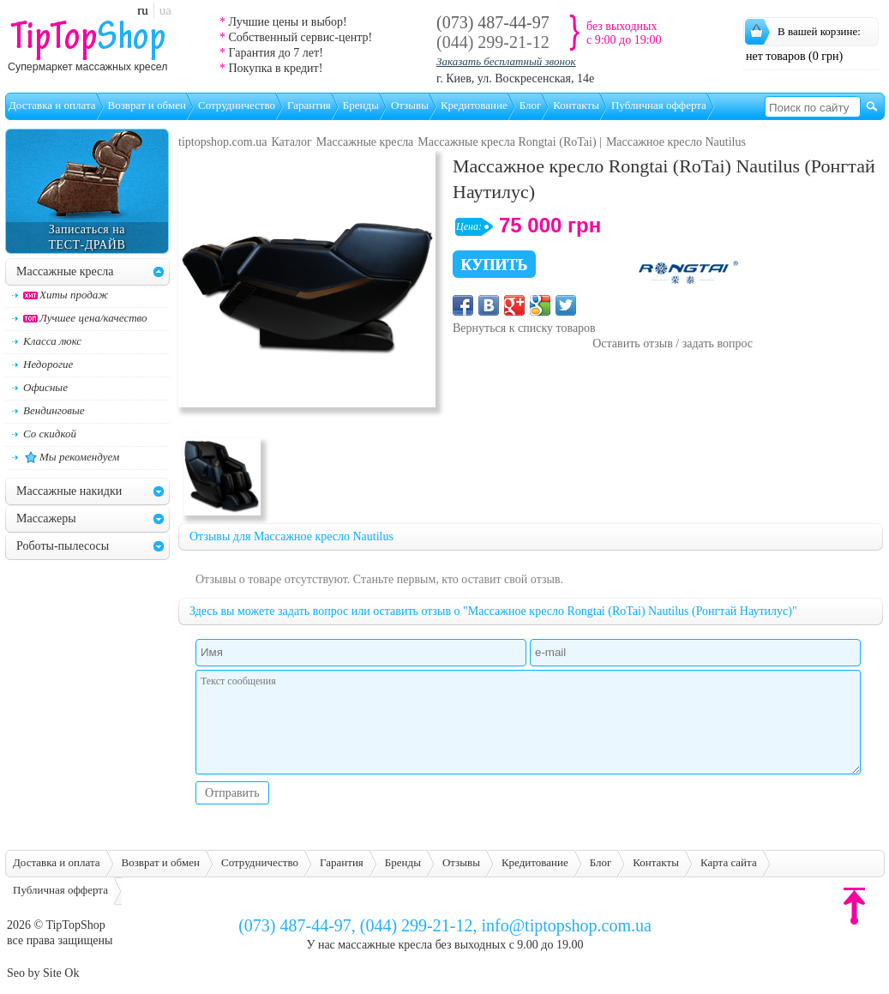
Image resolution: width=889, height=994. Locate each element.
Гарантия (309, 105)
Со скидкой (49, 433)
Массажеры (46, 518)
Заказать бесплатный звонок (506, 61)
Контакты (576, 105)
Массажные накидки (69, 491)
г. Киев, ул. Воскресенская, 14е (515, 78)
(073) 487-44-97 (493, 22)
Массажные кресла (65, 271)
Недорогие (48, 364)
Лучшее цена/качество (85, 317)
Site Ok (61, 973)
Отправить (232, 792)
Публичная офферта (658, 105)
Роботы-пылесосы (62, 545)
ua (165, 10)
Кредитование (474, 105)
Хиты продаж (65, 294)
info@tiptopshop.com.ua (566, 925)
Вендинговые (53, 410)
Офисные (45, 387)
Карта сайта (728, 862)
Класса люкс (52, 340)
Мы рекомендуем (71, 456)
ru (142, 10)
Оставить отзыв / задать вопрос (672, 343)
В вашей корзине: (819, 31)
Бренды (361, 105)
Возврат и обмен (147, 105)
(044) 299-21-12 (493, 42)
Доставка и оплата (52, 105)
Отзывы (410, 105)
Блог (531, 105)
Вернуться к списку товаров (524, 328)
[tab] (158, 271)
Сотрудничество (236, 105)
